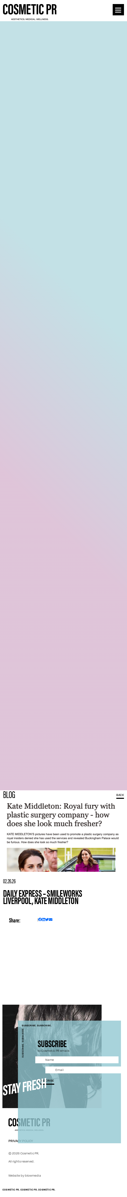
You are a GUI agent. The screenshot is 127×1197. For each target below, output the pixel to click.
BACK (120, 795)
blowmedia (33, 1175)
